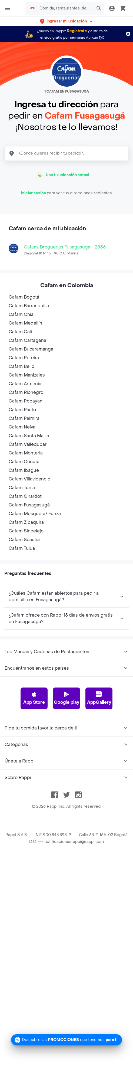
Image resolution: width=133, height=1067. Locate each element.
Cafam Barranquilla (29, 306)
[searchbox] (64, 8)
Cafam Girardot (25, 496)
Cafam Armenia (25, 384)
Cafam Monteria (26, 453)
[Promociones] (66, 1039)
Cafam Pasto (22, 410)
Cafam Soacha (24, 539)
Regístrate (77, 31)
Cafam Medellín (25, 323)
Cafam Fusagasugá (29, 505)
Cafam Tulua (22, 548)
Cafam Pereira (24, 358)
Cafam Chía (21, 314)
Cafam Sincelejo (26, 531)
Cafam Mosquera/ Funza (35, 513)
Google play (66, 698)
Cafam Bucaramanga (31, 349)
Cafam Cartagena (27, 340)
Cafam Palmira (24, 418)
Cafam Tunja (22, 487)
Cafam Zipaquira (26, 522)
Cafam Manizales (27, 375)
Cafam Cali (20, 332)
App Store (34, 698)
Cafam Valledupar (27, 444)
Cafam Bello (21, 366)
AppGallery (99, 698)
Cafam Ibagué (24, 470)
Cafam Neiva (22, 427)
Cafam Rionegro (26, 392)
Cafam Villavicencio (29, 479)
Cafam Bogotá (24, 297)
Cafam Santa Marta (29, 435)
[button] (66, 21)
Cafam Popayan (25, 401)
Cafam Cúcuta (24, 461)
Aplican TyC (95, 37)
